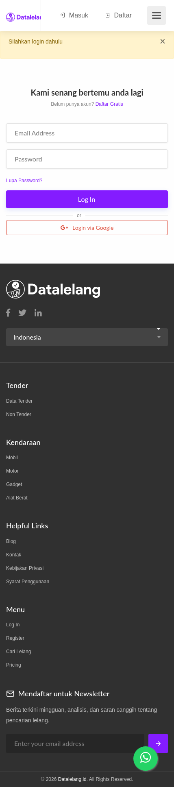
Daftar (118, 15)
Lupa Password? (24, 180)
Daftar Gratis (109, 104)
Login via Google (87, 227)
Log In (87, 199)
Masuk (73, 15)
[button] (87, 337)
